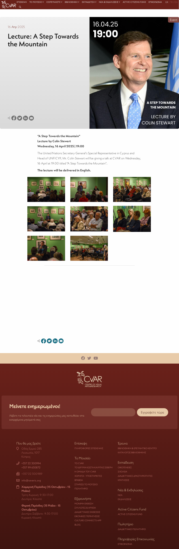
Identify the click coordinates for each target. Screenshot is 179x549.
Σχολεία (122, 471)
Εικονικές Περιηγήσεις (87, 516)
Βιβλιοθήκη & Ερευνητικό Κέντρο (137, 448)
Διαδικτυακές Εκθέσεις (87, 512)
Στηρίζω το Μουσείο (86, 484)
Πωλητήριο (81, 488)
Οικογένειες (125, 467)
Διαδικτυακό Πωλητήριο (132, 529)
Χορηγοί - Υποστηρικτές (88, 475)
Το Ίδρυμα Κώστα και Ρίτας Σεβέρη (94, 467)
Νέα (120, 495)
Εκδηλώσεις (124, 499)
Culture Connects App (88, 520)
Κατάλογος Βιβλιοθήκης (132, 452)
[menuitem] (20, 7)
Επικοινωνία (125, 544)
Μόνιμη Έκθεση (84, 503)
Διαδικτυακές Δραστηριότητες (135, 475)
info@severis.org (31, 480)
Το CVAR (79, 463)
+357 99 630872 (30, 467)
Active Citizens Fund (130, 514)
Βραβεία (79, 480)
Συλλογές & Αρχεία (85, 507)
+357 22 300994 (31, 463)
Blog (78, 524)
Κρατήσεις (123, 480)
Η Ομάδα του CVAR (85, 471)
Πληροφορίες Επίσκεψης (89, 448)
